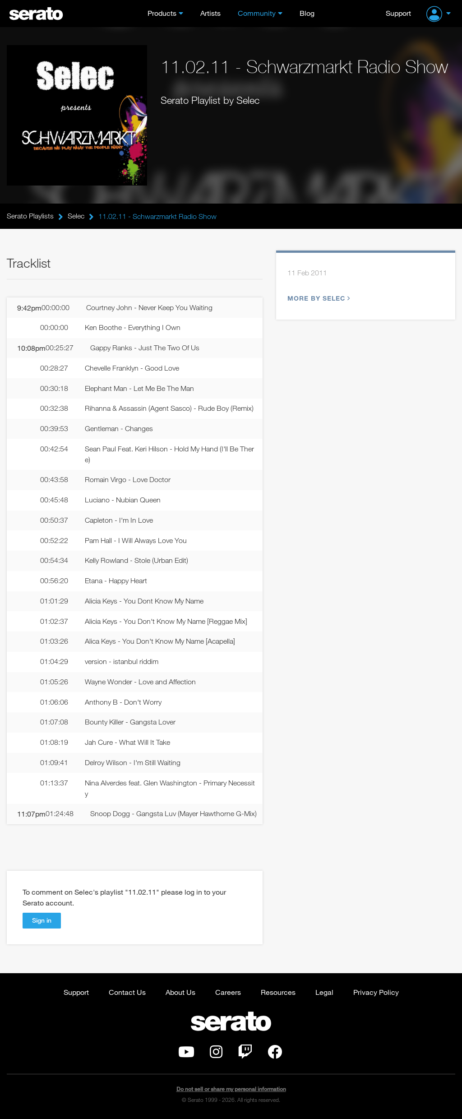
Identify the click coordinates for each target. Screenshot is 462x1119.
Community (257, 13)
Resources (278, 992)
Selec (76, 216)
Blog (307, 13)
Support (398, 13)
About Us (180, 992)
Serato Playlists (30, 216)
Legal (324, 992)
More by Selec (317, 298)
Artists (210, 13)
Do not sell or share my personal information (231, 1089)
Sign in (41, 920)
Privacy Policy (376, 992)
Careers (228, 992)
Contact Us (127, 992)
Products (162, 13)
